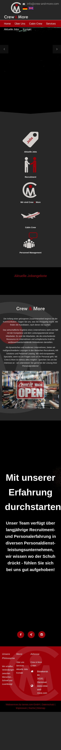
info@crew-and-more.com (43, 3)
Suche (32, 708)
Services (51, 23)
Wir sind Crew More (30, 202)
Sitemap (41, 708)
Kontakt (27, 29)
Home (7, 23)
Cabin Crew (35, 23)
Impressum (21, 708)
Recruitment (30, 177)
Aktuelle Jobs (11, 29)
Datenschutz (48, 704)
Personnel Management (30, 253)
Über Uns (20, 23)
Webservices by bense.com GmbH (23, 704)
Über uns (20, 662)
